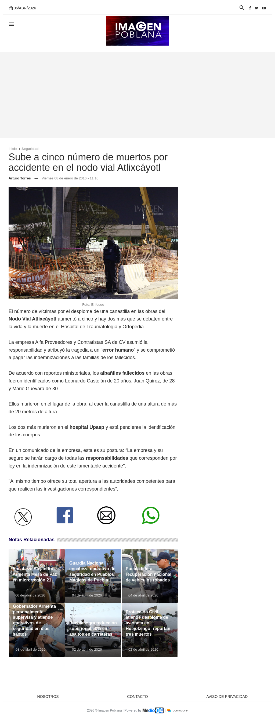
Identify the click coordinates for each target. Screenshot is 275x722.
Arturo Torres (20, 178)
